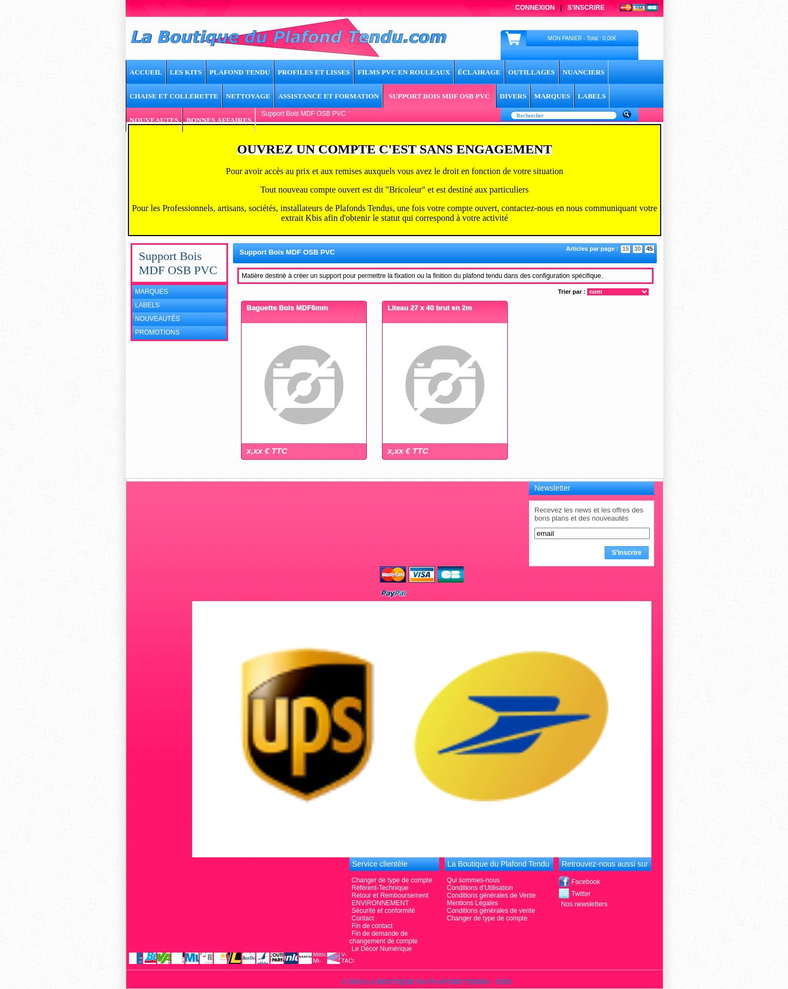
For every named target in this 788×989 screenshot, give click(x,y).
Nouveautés (157, 319)
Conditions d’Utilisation (480, 888)
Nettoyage (248, 96)
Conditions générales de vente (491, 910)
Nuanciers (584, 72)
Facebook (585, 882)
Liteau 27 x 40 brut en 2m (429, 308)
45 (649, 248)
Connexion (535, 7)
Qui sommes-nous (473, 880)
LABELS (592, 96)
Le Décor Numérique (382, 949)
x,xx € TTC (267, 450)
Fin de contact (372, 926)
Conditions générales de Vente (491, 895)
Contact (363, 918)
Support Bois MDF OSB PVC (439, 96)
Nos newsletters (584, 904)
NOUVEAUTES (154, 120)
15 (625, 248)
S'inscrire (586, 7)
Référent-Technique (380, 888)
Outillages (531, 72)
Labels (147, 305)
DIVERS (513, 96)
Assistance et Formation (328, 96)
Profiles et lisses (314, 72)
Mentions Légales (472, 903)
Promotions (157, 332)
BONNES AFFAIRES (218, 120)
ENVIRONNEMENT (380, 903)
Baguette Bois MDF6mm (287, 308)
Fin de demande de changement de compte (383, 937)
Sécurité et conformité (383, 910)
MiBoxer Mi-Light (319, 957)
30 (637, 248)
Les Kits (186, 72)
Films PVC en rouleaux (404, 72)
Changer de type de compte (487, 918)
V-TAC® (347, 957)
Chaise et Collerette (174, 96)
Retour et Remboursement (390, 895)
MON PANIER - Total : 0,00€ (582, 38)
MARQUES (552, 96)
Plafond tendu (240, 72)
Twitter (580, 894)
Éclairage (479, 72)
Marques (151, 291)
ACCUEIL (146, 72)
